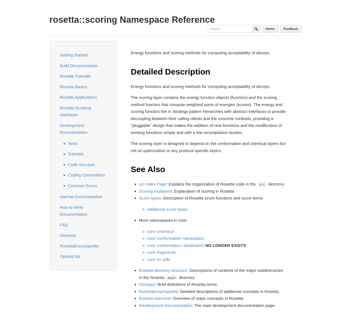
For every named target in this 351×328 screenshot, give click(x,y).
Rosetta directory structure (163, 270)
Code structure (81, 164)
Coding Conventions (86, 175)
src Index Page (152, 184)
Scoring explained (155, 191)
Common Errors (82, 185)
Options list (70, 256)
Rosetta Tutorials (75, 76)
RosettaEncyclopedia (79, 246)
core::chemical (160, 231)
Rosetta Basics (73, 86)
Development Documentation (165, 305)
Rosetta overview (155, 298)
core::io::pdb (158, 259)
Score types (150, 198)
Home (270, 28)
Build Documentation (79, 65)
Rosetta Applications (78, 97)
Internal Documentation (81, 196)
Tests (73, 143)
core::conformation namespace (175, 238)
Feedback (290, 28)
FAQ (64, 225)
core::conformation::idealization (175, 245)
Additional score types (167, 209)
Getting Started (73, 55)
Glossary (68, 235)
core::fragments (161, 252)
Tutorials (76, 154)
